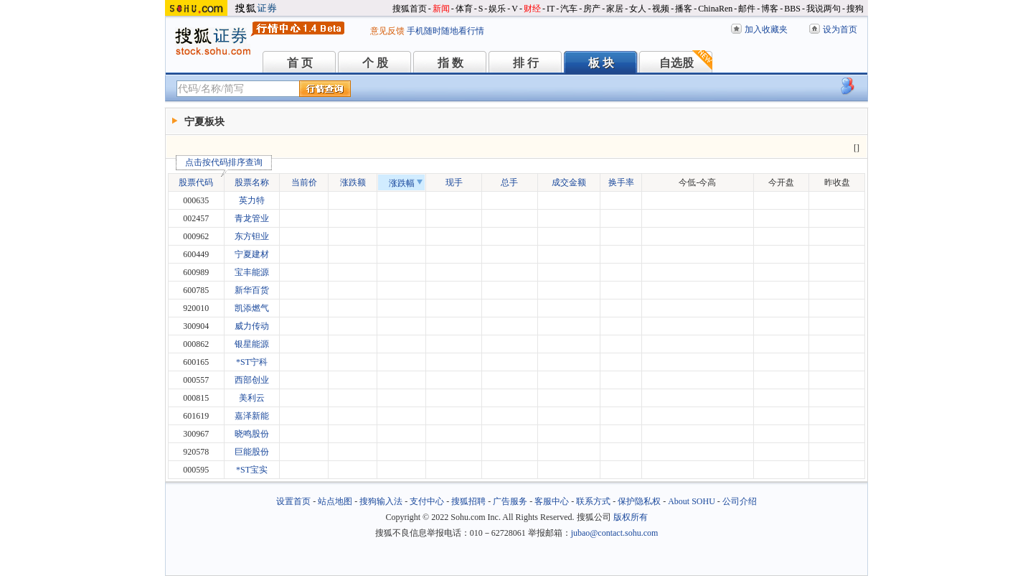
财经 (532, 9)
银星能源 (252, 344)
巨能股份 (252, 452)
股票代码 (200, 180)
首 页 (300, 63)
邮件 (746, 9)
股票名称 (252, 182)
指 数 (450, 63)
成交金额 (569, 182)
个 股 (375, 63)
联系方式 (593, 501)
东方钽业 (252, 236)
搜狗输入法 (380, 501)
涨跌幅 (406, 183)
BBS (792, 9)
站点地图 (335, 501)
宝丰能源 (252, 272)
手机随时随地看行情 (445, 31)
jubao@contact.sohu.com (615, 533)
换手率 (621, 182)
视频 (660, 9)
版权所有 (630, 517)
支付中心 (427, 501)
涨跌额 (353, 182)
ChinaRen (715, 9)
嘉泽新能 (252, 416)
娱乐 (497, 9)
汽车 (568, 9)
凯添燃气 (252, 308)
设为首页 (840, 29)
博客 (769, 9)
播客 (683, 9)
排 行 (526, 63)
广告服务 (510, 501)
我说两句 (823, 9)
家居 (614, 9)
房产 (591, 9)
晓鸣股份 (252, 434)
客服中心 (551, 501)
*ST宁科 (252, 362)
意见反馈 (387, 31)
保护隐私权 (639, 501)
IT (551, 9)
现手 (454, 182)
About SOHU (691, 501)
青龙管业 (252, 218)
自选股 (676, 63)
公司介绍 (739, 501)
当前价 (304, 182)
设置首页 (293, 501)
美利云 (252, 398)
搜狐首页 (409, 9)
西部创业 (252, 380)
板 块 (601, 63)
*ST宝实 (252, 470)
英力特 (252, 200)
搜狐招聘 (468, 501)
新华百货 (252, 290)
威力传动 (252, 326)
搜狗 (855, 9)
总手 (509, 182)
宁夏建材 (252, 254)
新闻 (441, 9)
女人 (637, 9)
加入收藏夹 (766, 29)
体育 (464, 9)
